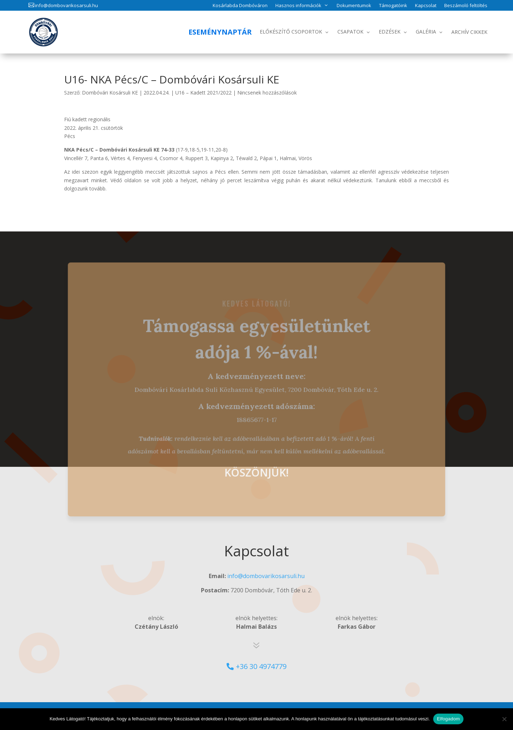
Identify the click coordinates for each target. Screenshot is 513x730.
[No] (504, 719)
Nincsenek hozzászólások (267, 92)
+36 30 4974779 (261, 666)
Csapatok (350, 31)
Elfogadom (448, 718)
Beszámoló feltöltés (465, 6)
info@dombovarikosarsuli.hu (66, 5)
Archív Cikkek (469, 32)
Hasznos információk (298, 5)
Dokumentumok (354, 6)
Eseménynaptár (220, 32)
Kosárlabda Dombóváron (240, 6)
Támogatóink (393, 6)
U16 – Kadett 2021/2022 (203, 92)
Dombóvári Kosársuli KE (110, 92)
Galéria (426, 31)
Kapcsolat (425, 6)
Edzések (389, 31)
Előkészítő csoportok (291, 31)
